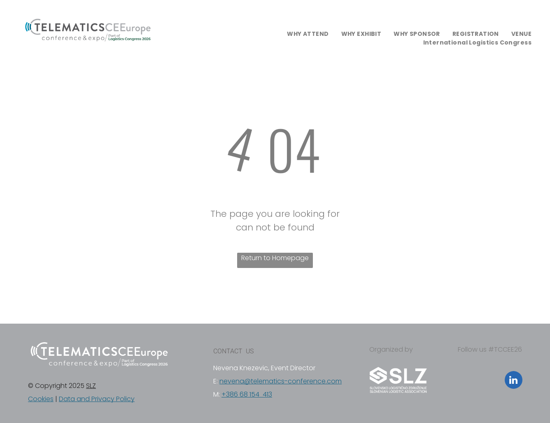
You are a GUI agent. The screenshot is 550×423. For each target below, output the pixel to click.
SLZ (91, 385)
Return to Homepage (275, 258)
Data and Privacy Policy (97, 399)
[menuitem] (308, 34)
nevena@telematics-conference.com (280, 381)
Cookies (41, 399)
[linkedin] (513, 381)
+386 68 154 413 (246, 394)
